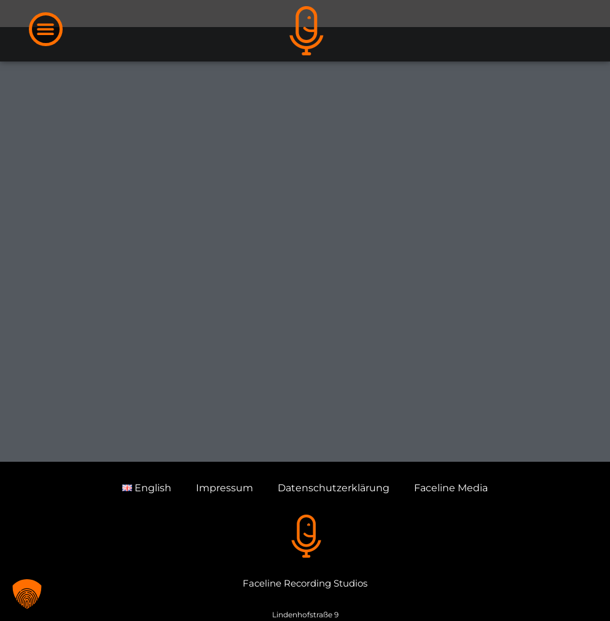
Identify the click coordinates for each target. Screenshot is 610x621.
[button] (46, 29)
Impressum (224, 522)
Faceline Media (451, 522)
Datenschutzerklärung (333, 522)
